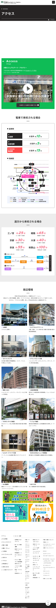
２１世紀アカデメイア (7, 569)
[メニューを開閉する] (53, 2)
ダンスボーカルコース (48, 555)
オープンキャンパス (7, 554)
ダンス (44, 551)
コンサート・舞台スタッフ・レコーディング (36, 558)
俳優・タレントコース (48, 548)
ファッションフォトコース (27, 551)
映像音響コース (36, 577)
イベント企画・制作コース (36, 548)
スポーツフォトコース (27, 556)
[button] (28, 88)
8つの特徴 (4, 539)
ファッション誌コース (27, 592)
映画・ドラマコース (18, 570)
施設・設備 (5, 545)
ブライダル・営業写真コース (27, 567)
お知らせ (4, 557)
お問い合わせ (5, 567)
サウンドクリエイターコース (48, 568)
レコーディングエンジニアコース (36, 568)
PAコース (35, 562)
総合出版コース (27, 588)
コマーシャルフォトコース (27, 545)
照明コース (35, 564)
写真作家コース (27, 572)
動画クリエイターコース (18, 549)
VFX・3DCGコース (18, 555)
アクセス (4, 560)
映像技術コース (18, 573)
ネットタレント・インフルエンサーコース (49, 544)
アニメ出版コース (27, 596)
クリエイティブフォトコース (27, 577)
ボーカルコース (46, 565)
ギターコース (46, 571)
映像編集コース (18, 552)
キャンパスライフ (6, 542)
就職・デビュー (6, 548)
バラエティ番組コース (18, 566)
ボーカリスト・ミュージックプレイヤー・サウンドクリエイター (49, 561)
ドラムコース (46, 575)
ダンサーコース (46, 553)
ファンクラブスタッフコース (36, 552)
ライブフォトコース (27, 561)
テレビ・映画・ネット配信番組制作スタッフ (18, 561)
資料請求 (4, 563)
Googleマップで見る (31, 70)
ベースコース (46, 573)
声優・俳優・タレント (48, 539)
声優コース (45, 542)
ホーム (4, 536)
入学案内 (4, 551)
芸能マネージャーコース (36, 544)
